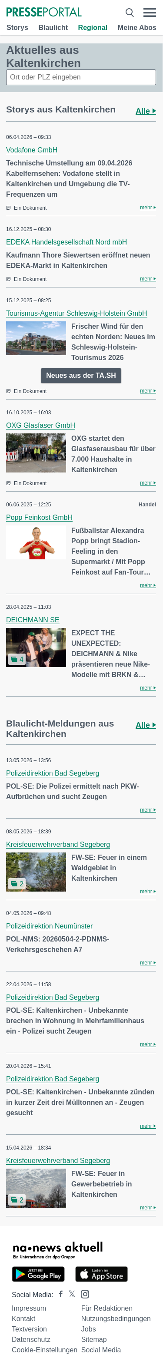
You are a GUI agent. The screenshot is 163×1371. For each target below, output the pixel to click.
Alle (146, 111)
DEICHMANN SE (33, 620)
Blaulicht (53, 27)
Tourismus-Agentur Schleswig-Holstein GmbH (76, 313)
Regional (93, 27)
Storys (17, 27)
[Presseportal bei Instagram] (82, 1293)
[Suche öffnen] (129, 12)
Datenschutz (31, 1339)
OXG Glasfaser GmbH (40, 425)
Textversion (29, 1329)
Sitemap (94, 1339)
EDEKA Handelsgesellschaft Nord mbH (66, 242)
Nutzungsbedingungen (116, 1318)
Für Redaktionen (107, 1308)
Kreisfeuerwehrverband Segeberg (58, 844)
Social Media (101, 1350)
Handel (147, 505)
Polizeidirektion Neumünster (49, 926)
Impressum (29, 1308)
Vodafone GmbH (31, 150)
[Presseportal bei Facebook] (58, 1294)
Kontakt (23, 1318)
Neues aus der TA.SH (81, 375)
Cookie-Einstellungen (44, 1350)
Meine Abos (137, 27)
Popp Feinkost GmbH (39, 517)
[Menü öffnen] (149, 12)
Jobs (88, 1329)
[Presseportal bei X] (69, 1294)
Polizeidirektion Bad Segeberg (52, 773)
